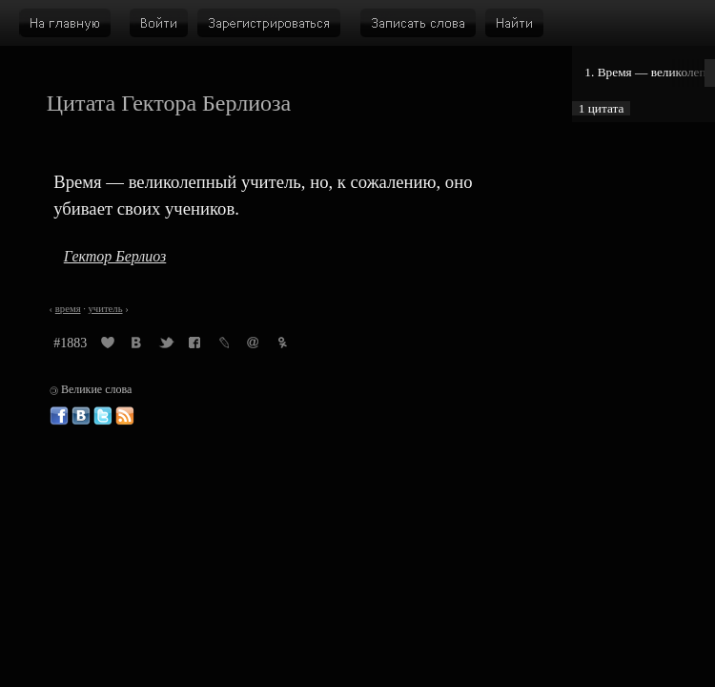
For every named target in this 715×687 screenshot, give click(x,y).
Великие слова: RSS (124, 416)
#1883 (70, 343)
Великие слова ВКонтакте (81, 416)
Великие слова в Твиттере (102, 416)
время (68, 308)
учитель (106, 308)
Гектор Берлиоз (115, 256)
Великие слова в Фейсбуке (59, 416)
